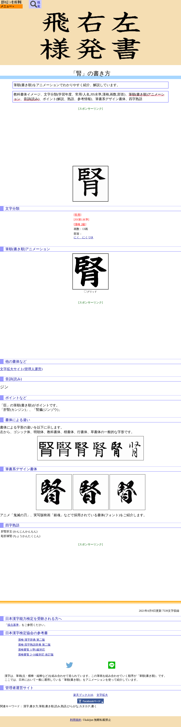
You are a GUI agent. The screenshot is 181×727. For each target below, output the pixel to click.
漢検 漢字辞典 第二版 (31, 639)
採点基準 (13, 624)
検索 (35, 4)
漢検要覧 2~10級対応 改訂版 (36, 654)
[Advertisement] (90, 136)
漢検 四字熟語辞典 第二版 (34, 644)
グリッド (92, 291)
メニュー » (7, 6)
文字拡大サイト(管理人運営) (21, 369)
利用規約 (75, 719)
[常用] (77, 214)
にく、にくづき (84, 237)
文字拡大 (102, 694)
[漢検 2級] (80, 224)
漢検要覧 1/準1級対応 (31, 649)
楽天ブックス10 (83, 694)
